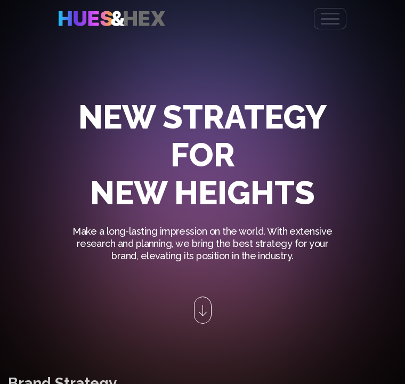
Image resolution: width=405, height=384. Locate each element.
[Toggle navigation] (330, 18)
